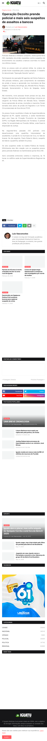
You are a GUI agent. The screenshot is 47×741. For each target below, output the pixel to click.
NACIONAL (23, 631)
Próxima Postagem (37, 379)
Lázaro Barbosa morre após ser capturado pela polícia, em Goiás (27, 431)
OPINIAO (23, 635)
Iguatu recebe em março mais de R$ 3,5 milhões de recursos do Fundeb (30, 453)
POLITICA (23, 642)
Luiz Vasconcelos (20, 234)
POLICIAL (16, 10)
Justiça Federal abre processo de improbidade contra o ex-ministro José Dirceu (30, 443)
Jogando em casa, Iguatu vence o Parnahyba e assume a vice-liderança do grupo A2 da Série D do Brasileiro (30, 555)
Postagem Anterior (9, 379)
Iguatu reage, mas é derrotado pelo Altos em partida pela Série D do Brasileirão (30, 543)
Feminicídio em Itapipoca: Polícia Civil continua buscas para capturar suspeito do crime (11, 298)
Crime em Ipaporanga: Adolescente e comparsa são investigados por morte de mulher (34, 272)
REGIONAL (23, 646)
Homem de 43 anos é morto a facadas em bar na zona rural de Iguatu (12, 271)
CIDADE (23, 628)
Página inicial (6, 10)
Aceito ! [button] (6, 737)
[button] (3, 3)
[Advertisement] (23, 193)
